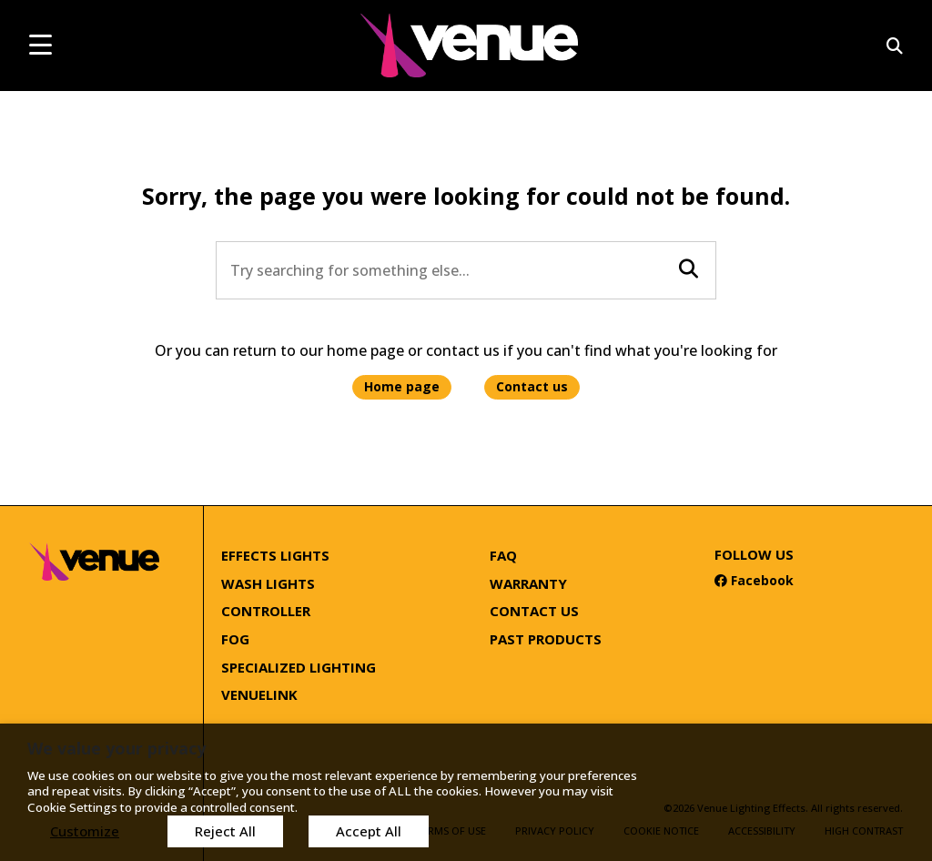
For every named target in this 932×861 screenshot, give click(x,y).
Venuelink (259, 694)
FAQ (503, 555)
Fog (235, 639)
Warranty (528, 583)
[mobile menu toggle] (40, 45)
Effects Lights (275, 555)
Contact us (532, 386)
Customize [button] (84, 831)
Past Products (546, 639)
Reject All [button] (225, 831)
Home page (402, 386)
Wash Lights (268, 583)
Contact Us (534, 611)
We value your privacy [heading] (116, 748)
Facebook (754, 580)
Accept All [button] (368, 831)
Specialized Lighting (298, 667)
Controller (265, 611)
